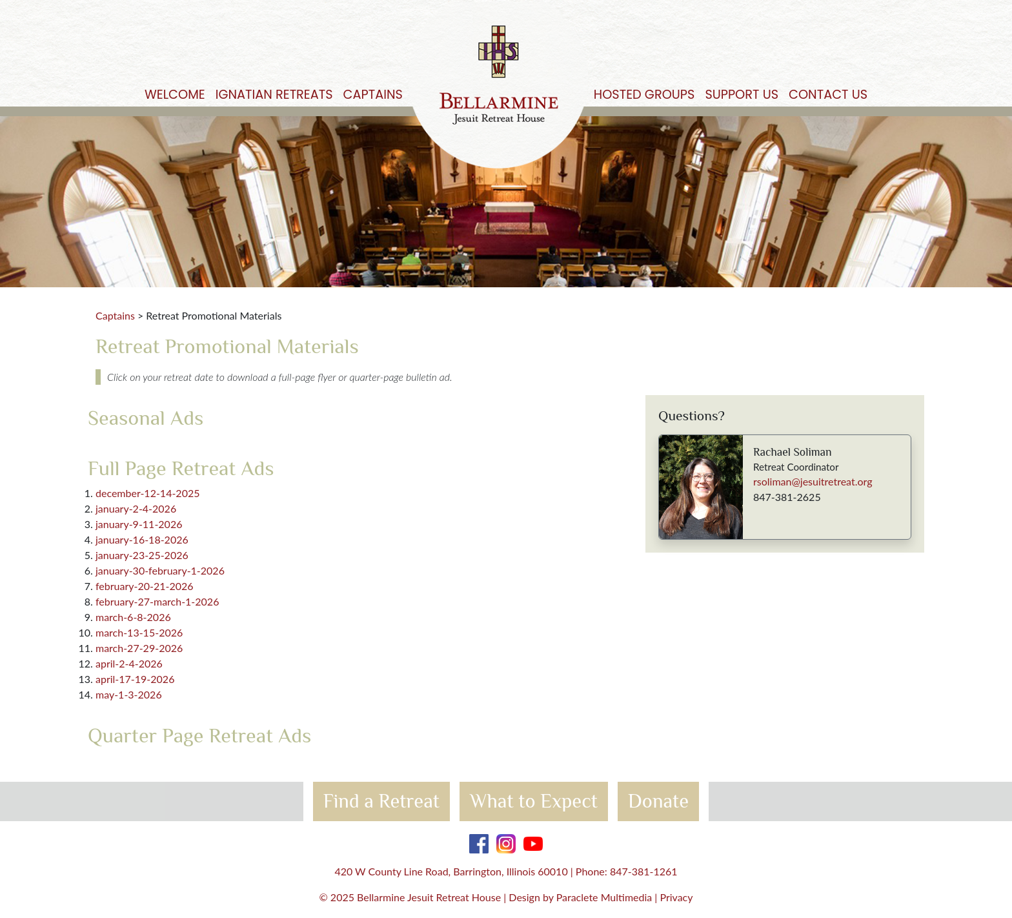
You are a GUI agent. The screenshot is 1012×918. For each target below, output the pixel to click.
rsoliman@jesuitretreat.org (813, 481)
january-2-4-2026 (136, 508)
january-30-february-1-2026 (160, 570)
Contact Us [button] (828, 94)
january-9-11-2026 (139, 524)
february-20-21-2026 (145, 586)
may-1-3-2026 (129, 694)
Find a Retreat (381, 801)
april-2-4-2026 (129, 663)
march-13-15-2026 (139, 632)
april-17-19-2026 (135, 679)
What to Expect (534, 801)
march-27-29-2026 (139, 648)
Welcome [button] (175, 94)
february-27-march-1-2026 (157, 601)
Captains (115, 315)
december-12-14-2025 (148, 493)
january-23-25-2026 (142, 555)
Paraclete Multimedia (604, 897)
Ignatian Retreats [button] (274, 94)
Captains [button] (373, 94)
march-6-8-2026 (133, 617)
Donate (658, 801)
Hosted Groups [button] (644, 94)
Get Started (978, 33)
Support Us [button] (741, 94)
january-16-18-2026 (142, 539)
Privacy (676, 897)
